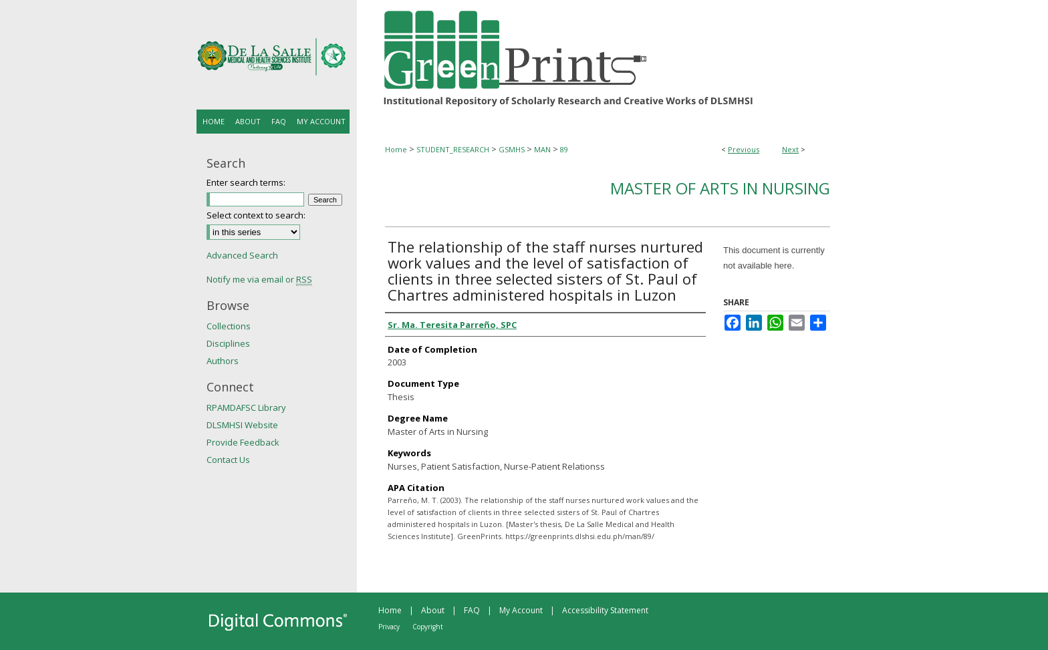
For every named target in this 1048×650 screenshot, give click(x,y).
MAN (542, 149)
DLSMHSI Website (242, 425)
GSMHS (512, 149)
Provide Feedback (243, 442)
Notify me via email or (259, 279)
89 (564, 149)
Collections (229, 326)
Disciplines (228, 343)
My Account (521, 610)
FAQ (472, 610)
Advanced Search (242, 255)
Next (790, 149)
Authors (223, 361)
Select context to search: (256, 215)
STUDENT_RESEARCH (452, 149)
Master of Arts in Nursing (720, 188)
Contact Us (228, 460)
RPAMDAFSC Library (246, 407)
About (432, 610)
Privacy (389, 626)
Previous (743, 149)
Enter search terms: (246, 182)
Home (396, 149)
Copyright (427, 626)
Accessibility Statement (605, 610)
